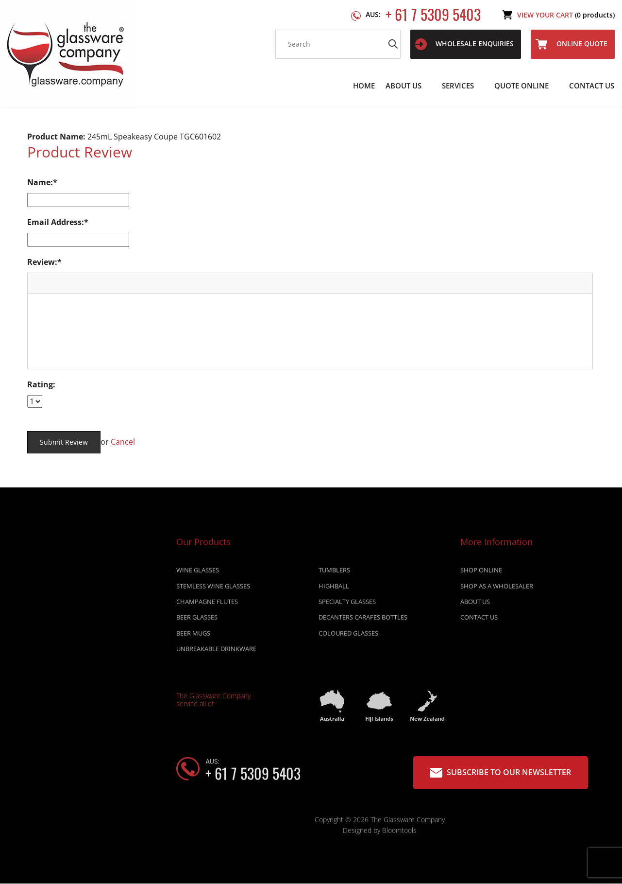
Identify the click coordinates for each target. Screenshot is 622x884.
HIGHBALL (334, 589)
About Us (403, 85)
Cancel (123, 441)
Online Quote (571, 44)
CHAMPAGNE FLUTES (207, 604)
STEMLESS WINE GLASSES (213, 589)
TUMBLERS (334, 573)
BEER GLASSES (197, 620)
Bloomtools (399, 833)
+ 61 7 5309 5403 (423, 14)
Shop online (481, 573)
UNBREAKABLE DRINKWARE (216, 651)
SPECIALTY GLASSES (347, 604)
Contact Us (591, 85)
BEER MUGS (193, 636)
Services (458, 85)
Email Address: (55, 222)
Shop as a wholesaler (496, 589)
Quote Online (521, 85)
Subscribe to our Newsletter (500, 772)
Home (364, 85)
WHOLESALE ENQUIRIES (464, 44)
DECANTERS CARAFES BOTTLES (363, 620)
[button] (38, 283)
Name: (40, 182)
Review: (42, 262)
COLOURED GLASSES (348, 636)
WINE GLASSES (197, 573)
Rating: (41, 384)
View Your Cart (566, 14)
